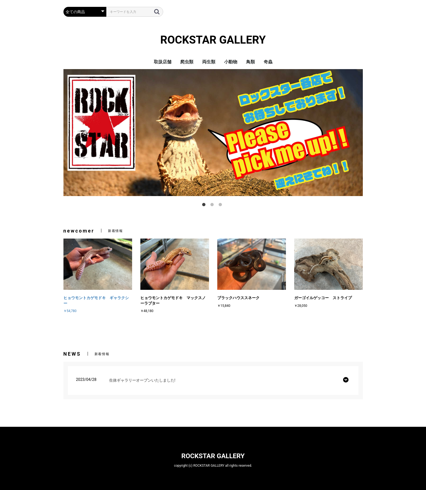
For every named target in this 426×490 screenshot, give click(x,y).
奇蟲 (268, 61)
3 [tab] (221, 205)
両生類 (208, 61)
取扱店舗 (162, 61)
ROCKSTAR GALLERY (213, 39)
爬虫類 (186, 61)
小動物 (230, 61)
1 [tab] (205, 205)
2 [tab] (213, 205)
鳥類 (250, 61)
